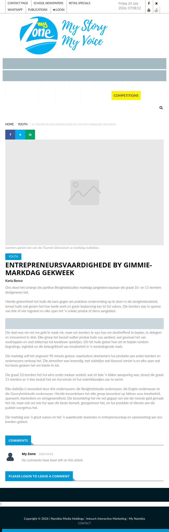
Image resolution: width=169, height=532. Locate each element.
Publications (38, 9)
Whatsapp (15, 9)
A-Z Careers (82, 87)
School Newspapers (48, 3)
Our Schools (108, 87)
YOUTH (22, 124)
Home (9, 124)
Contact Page (18, 3)
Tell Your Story (22, 95)
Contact (84, 523)
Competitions (126, 95)
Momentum (68, 95)
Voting (46, 95)
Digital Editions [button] (23, 87)
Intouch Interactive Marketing (106, 518)
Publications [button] (96, 95)
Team (129, 87)
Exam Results (55, 87)
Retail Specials (79, 3)
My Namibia (137, 518)
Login (58, 9)
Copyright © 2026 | (37, 518)
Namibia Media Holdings (67, 518)
